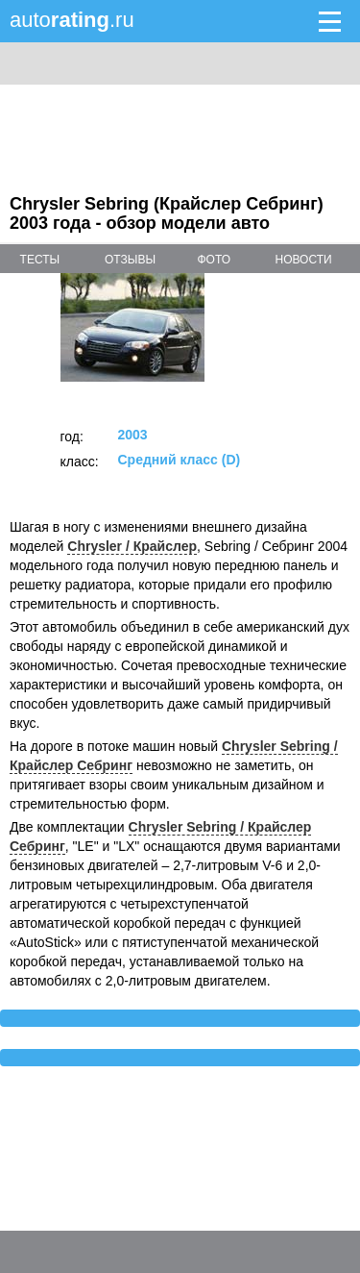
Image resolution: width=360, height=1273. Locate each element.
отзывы (130, 259)
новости (304, 259)
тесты (40, 259)
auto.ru (72, 20)
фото (213, 259)
